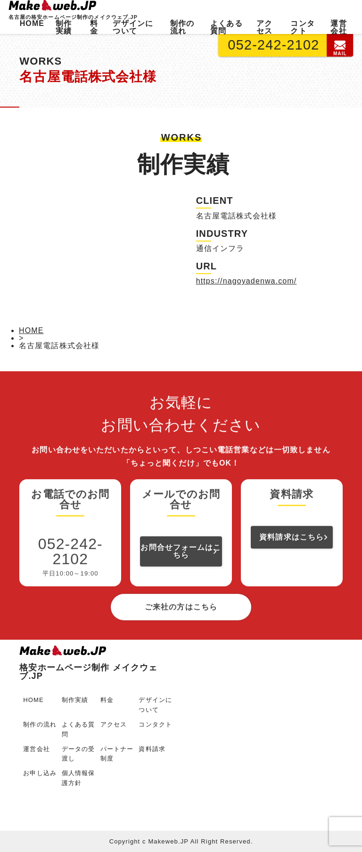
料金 (94, 27)
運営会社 (338, 27)
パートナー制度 (117, 753)
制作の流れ (182, 27)
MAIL (340, 48)
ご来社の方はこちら (181, 645)
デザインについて (133, 27)
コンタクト (302, 27)
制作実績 (64, 27)
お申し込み (40, 773)
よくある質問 (226, 27)
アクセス (264, 27)
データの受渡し (78, 753)
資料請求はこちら (291, 575)
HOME (32, 23)
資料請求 (152, 748)
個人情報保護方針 (78, 777)
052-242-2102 (274, 44)
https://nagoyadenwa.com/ (246, 281)
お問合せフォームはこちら (180, 589)
